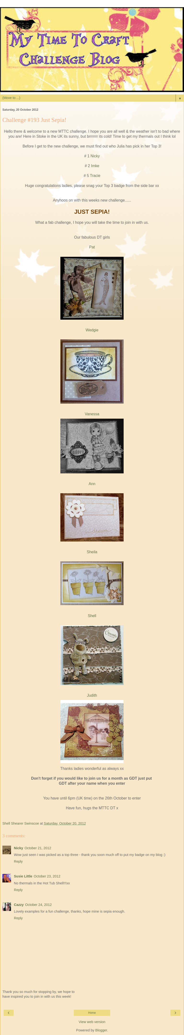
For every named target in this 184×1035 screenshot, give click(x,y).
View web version (92, 1022)
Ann (92, 484)
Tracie (95, 176)
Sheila (92, 552)
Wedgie (92, 330)
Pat (92, 247)
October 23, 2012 (47, 876)
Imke (95, 166)
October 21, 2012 (37, 848)
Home (92, 1012)
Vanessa (92, 414)
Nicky (95, 156)
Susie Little (23, 876)
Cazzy (19, 905)
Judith (92, 695)
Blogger (101, 1030)
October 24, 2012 (38, 905)
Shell (92, 616)
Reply (18, 861)
